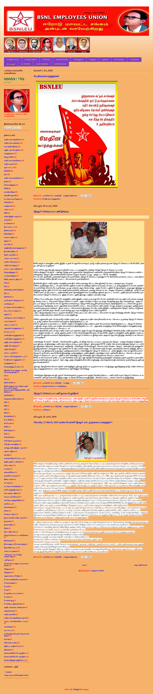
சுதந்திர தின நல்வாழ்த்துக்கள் (14, 248)
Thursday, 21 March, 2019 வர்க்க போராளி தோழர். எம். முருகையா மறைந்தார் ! (73, 422)
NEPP (6, 427)
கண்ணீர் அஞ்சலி (10, 195)
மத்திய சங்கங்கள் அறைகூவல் (15, 607)
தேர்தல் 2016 (8, 157)
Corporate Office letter (13, 399)
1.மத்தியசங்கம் (13, 60)
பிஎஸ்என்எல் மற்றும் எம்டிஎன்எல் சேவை (16, 565)
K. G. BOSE (8, 420)
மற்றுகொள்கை (9, 611)
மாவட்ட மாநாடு (10, 353)
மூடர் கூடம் (8, 630)
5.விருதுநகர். (79, 60)
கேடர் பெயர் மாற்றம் (11, 311)
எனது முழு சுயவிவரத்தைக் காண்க (16, 675)
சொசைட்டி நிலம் (10, 514)
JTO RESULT (8, 416)
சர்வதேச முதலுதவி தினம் (13, 500)
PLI (5, 293)
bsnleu (9, 672)
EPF (5, 402)
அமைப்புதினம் (9, 451)
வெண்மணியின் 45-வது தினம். (15, 653)
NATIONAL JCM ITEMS (13, 290)
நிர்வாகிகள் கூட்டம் (11, 548)
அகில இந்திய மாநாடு (12, 216)
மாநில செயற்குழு (10, 265)
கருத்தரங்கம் (8, 206)
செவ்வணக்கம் (9, 507)
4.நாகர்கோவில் (62, 60)
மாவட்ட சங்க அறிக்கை (12, 269)
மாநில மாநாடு (9, 164)
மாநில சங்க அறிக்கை (11, 143)
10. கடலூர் (11, 64)
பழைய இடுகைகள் (140, 565)
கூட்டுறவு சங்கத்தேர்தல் (12, 486)
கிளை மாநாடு (9, 479)
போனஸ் (7, 597)
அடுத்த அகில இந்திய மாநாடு (14, 448)
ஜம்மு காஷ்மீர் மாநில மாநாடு (14, 518)
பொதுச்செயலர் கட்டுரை (12, 593)
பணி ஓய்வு (46, 410)
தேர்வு (6, 528)
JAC (5, 174)
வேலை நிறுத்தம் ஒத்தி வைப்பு (14, 660)
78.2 (5, 379)
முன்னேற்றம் (9, 627)
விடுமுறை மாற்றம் (11, 643)
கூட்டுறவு (7, 483)
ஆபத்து (7, 455)
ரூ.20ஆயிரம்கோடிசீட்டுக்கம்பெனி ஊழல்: (16, 635)
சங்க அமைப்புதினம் (11, 493)
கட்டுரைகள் (8, 223)
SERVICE (7, 297)
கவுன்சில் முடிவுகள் (11, 476)
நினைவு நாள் (8, 230)
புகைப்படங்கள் (9, 325)
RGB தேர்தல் (8, 430)
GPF (5, 409)
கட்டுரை (7, 469)
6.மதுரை (92, 60)
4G (5, 376)
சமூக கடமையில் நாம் (11, 497)
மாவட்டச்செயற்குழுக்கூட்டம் (14, 356)
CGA (5, 283)
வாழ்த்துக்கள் (8, 153)
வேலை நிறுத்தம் (10, 185)
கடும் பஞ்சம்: (8, 465)
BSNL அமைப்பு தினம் (12, 279)
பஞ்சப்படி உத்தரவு (10, 551)
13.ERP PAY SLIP (60, 64)
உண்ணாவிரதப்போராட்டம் (13, 458)
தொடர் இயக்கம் (10, 532)
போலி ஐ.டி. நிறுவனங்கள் (13, 604)
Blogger (77, 689)
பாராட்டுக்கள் (9, 321)
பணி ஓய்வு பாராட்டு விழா (13, 318)
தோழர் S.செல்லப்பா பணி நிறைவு (50, 211)
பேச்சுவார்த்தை (9, 583)
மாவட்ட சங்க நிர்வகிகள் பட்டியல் (16, 621)
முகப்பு (84, 565)
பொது (6, 590)
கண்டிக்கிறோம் (9, 472)
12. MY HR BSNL (42, 64)
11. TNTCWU (25, 64)
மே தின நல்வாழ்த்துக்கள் (46, 76)
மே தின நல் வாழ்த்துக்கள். (51, 199)
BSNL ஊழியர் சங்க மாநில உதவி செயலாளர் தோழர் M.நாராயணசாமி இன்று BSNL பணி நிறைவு (16, 389)
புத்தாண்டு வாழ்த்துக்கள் (12, 328)
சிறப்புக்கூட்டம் (9, 227)
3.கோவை (46, 60)
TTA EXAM (8, 437)
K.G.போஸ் (8, 423)
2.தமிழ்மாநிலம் (30, 60)
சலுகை (6, 314)
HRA (6, 413)
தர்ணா (6, 182)
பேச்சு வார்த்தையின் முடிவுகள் (15, 579)
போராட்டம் (8, 332)
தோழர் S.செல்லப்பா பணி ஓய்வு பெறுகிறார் (55, 393)
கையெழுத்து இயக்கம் (12, 490)
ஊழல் (6, 241)
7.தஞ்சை (105, 60)
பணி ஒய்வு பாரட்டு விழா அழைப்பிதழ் (13, 556)
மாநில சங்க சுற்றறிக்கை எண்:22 (15, 618)
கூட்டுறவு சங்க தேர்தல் (12, 199)
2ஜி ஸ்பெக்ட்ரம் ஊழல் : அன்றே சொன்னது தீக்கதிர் (15, 371)
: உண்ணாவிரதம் (10, 276)
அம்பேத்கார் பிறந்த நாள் (13, 300)
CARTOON (8, 395)
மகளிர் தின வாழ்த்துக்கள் (13, 335)
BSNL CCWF (8, 383)
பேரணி (6, 586)
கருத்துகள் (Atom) (97, 571)
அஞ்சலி (7, 220)
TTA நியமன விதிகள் (11, 444)
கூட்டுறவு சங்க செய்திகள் (13, 307)
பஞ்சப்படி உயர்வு (10, 258)
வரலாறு (7, 639)
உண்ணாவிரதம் (9, 192)
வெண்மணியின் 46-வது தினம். (15, 657)
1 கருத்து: (66, 383)
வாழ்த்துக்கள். (9, 363)
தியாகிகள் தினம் (10, 251)
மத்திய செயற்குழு (10, 346)
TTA (5, 434)
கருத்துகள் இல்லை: (70, 196)
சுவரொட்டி (8, 504)
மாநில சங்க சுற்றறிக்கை (12, 140)
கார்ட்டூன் (7, 244)
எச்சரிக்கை (8, 304)
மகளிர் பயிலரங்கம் (11, 262)
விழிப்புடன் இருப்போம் (12, 646)
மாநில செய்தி (9, 349)
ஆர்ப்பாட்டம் (9, 167)
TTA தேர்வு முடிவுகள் (11, 441)
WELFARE (8, 234)
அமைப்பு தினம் (9, 237)
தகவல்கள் (7, 521)
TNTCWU (7, 202)
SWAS (6, 188)
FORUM (7, 171)
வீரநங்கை (7, 650)
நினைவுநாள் (8, 541)
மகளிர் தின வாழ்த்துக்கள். (13, 339)
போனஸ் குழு (9, 600)
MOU (6, 213)
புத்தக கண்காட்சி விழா (12, 576)
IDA (5, 286)
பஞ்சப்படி (7, 209)
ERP (5, 406)
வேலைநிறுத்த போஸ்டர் (12, 367)
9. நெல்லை (134, 60)
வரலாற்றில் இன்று (10, 147)
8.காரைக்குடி (119, 60)
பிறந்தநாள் (8, 572)
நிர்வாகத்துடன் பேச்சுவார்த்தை (15, 544)
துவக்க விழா (8, 525)
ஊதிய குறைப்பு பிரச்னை (13, 462)
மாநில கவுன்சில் (10, 614)
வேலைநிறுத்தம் (9, 272)
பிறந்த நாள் (8, 569)
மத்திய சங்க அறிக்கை (11, 342)
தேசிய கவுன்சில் (10, 255)
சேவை (6, 511)
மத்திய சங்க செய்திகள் (12, 150)
